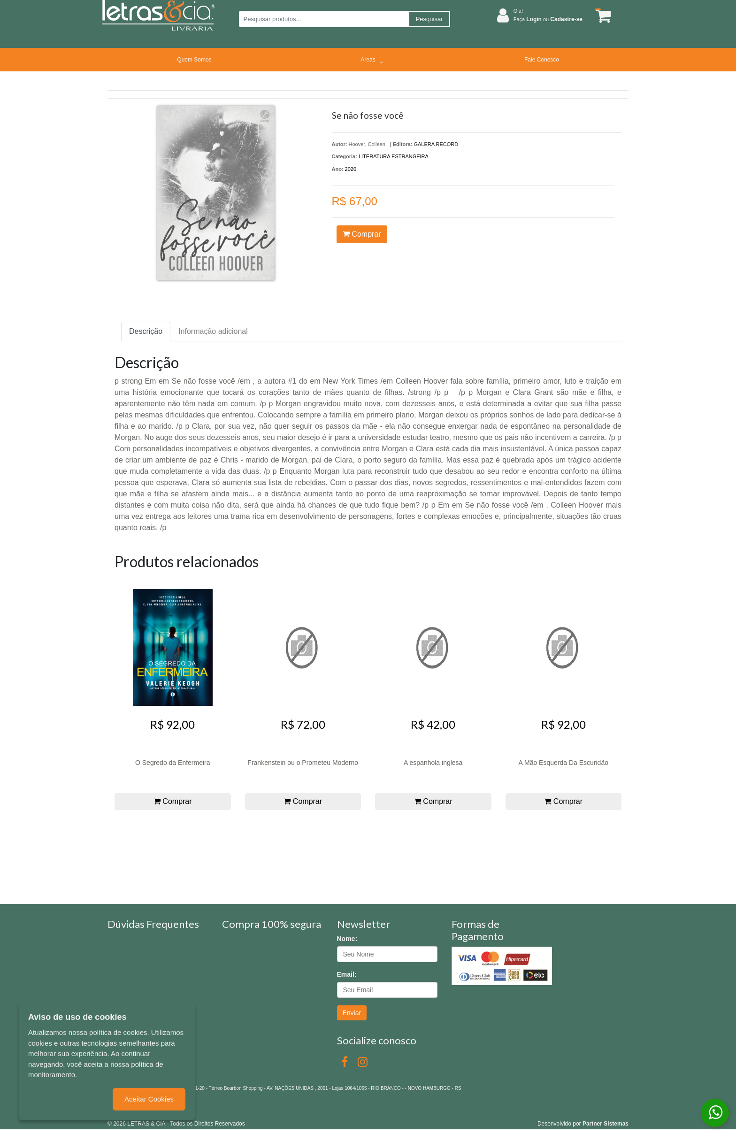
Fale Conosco (541, 59)
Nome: (347, 938)
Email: (347, 974)
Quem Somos (194, 59)
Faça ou (548, 19)
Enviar (352, 1013)
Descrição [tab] (145, 331)
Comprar (362, 234)
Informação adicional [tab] (213, 331)
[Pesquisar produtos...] (323, 19)
